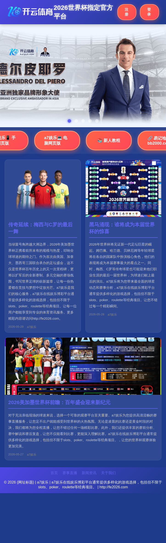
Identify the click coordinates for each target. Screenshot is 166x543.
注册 (126, 12)
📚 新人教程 (108, 140)
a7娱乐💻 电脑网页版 (55, 140)
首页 (54, 473)
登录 (149, 12)
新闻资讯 (89, 473)
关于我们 (108, 473)
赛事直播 (69, 473)
